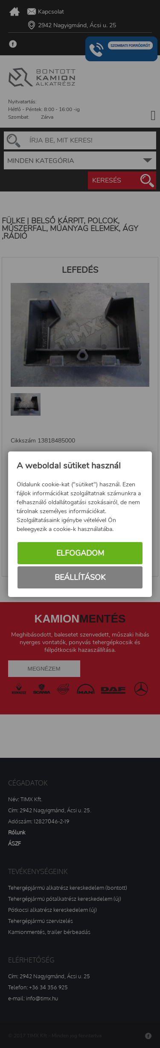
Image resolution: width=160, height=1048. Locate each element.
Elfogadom (80, 553)
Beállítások (80, 577)
